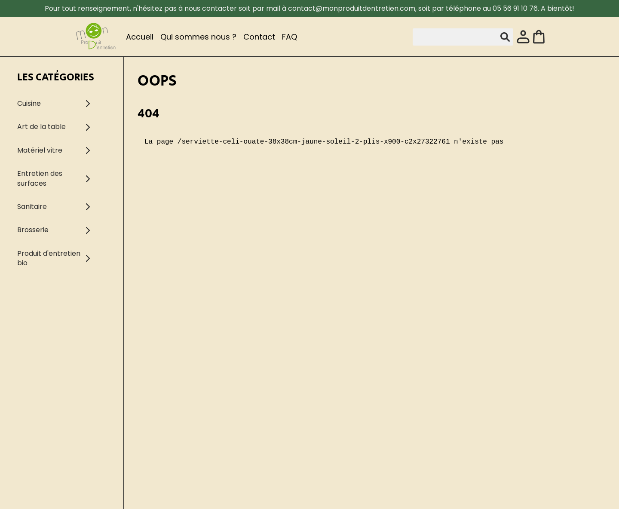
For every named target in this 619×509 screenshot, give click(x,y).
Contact (259, 36)
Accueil (139, 36)
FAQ (289, 36)
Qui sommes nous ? (198, 36)
